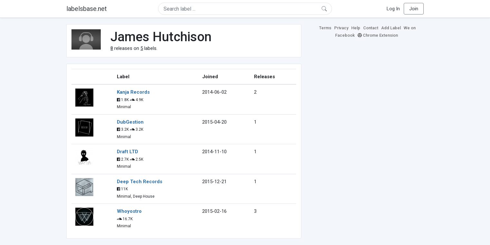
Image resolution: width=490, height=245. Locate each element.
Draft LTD (127, 152)
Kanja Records (133, 92)
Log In (393, 9)
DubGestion (130, 122)
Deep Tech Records (139, 181)
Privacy (341, 27)
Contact (370, 27)
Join (413, 9)
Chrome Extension (378, 35)
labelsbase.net (86, 9)
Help (355, 27)
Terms (325, 27)
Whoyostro (129, 211)
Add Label (391, 27)
